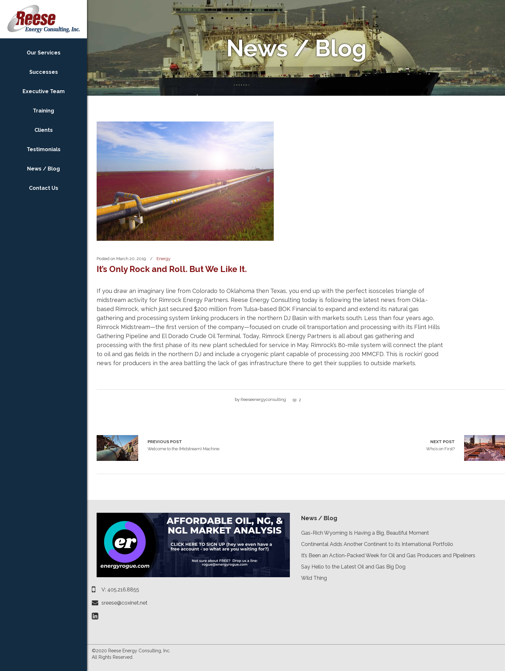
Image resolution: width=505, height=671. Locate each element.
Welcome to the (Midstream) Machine (117, 448)
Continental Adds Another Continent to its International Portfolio (377, 544)
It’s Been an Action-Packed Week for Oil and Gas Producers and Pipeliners (388, 555)
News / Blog (319, 518)
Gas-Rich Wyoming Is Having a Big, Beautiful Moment (365, 533)
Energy (163, 258)
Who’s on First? (440, 444)
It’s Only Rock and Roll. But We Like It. (172, 269)
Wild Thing (314, 578)
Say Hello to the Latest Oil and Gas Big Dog (353, 567)
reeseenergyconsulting (263, 399)
